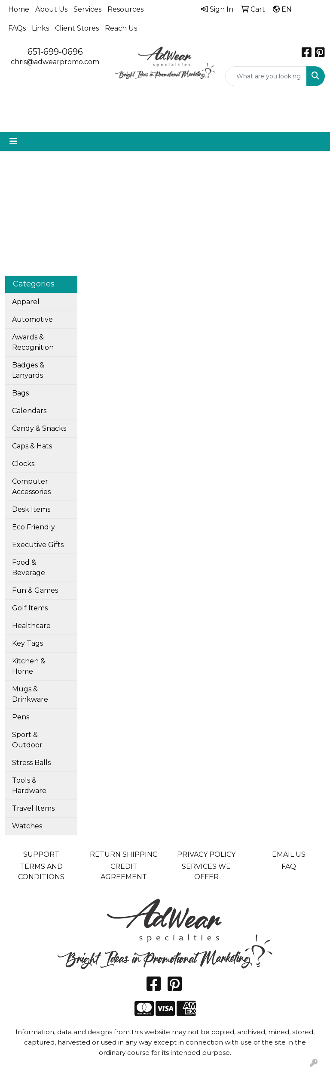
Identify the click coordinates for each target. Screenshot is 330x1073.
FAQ (288, 866)
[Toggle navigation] (13, 141)
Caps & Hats (32, 446)
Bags (20, 393)
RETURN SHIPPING (124, 854)
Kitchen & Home (28, 666)
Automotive (32, 319)
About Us (51, 9)
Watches (27, 826)
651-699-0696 (55, 52)
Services (87, 9)
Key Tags (27, 643)
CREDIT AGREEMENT (124, 871)
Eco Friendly (33, 527)
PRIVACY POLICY (206, 854)
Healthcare (31, 626)
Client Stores (77, 28)
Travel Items (33, 808)
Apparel (26, 302)
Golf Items (30, 608)
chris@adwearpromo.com (55, 62)
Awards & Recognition (33, 342)
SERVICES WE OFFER (206, 871)
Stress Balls (31, 763)
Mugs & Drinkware (30, 694)
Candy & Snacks (39, 428)
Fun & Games (35, 590)
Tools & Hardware (29, 785)
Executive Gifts (38, 545)
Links (40, 28)
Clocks (23, 464)
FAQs (17, 28)
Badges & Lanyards (28, 370)
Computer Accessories (31, 486)
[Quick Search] (266, 76)
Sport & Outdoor (27, 740)
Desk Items (31, 509)
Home (18, 9)
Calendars (29, 411)
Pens (20, 717)
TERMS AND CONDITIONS (41, 871)
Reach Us (121, 28)
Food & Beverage (28, 567)
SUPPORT (41, 854)
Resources (125, 9)
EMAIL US (289, 854)
